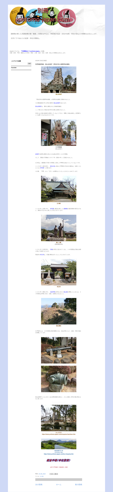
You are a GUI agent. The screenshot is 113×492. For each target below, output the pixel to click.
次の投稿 (38, 484)
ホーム (58, 484)
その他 (41, 476)
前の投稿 (78, 484)
